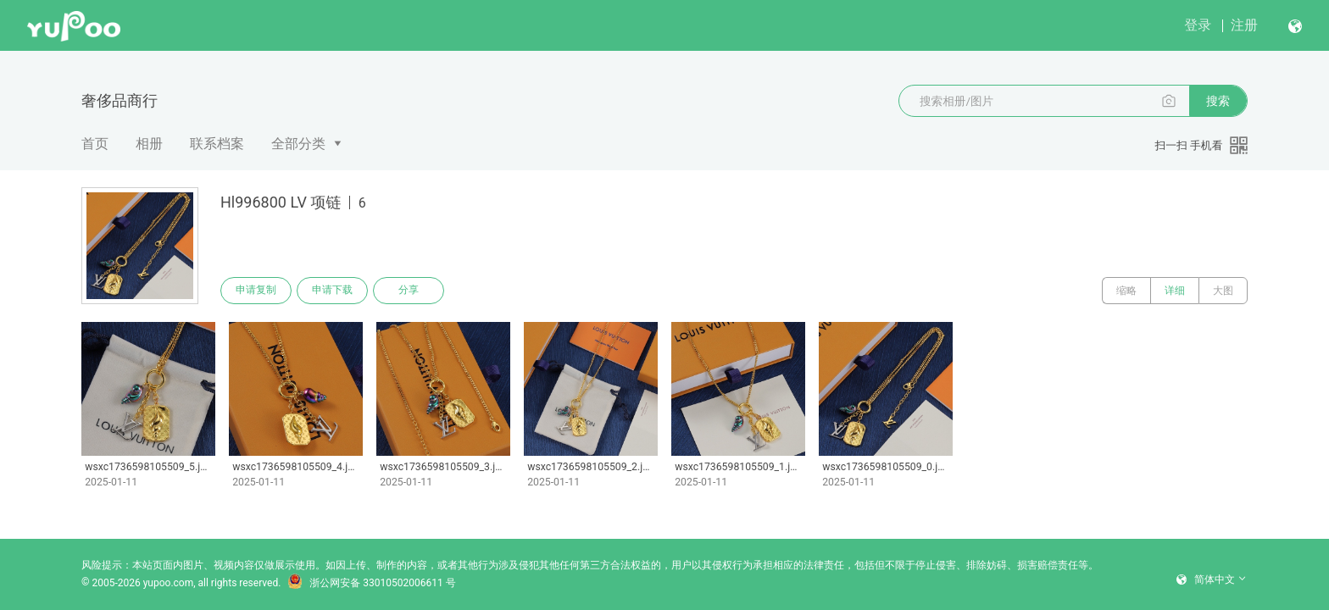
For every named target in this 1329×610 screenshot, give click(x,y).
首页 (94, 144)
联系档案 (217, 144)
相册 (149, 144)
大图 (1223, 291)
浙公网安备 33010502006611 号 (371, 583)
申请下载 (332, 291)
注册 (1244, 25)
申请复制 (256, 291)
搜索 (1218, 101)
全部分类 (298, 144)
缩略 (1126, 291)
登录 (1197, 25)
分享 (408, 291)
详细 (1175, 291)
